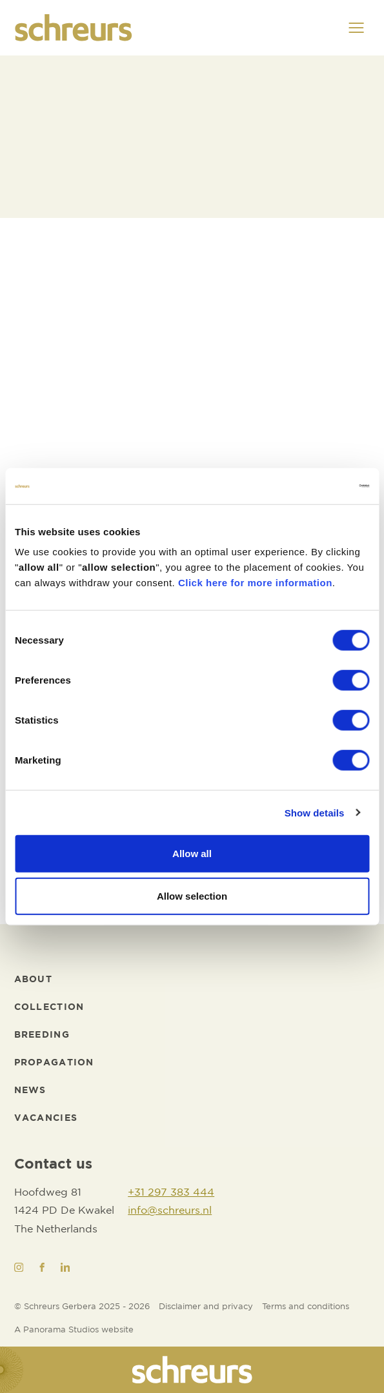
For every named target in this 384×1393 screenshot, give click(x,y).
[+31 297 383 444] (171, 1193)
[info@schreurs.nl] (171, 1211)
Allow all (192, 853)
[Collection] (49, 1007)
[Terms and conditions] (305, 1307)
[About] (33, 980)
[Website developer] (74, 1330)
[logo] (74, 28)
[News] (30, 1091)
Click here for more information (255, 582)
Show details (315, 812)
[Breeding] (42, 1035)
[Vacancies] (46, 1118)
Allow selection (192, 895)
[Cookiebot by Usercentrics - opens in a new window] (312, 486)
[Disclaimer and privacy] (206, 1307)
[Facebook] (41, 1267)
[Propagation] (54, 1063)
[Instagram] (18, 1267)
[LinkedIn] (65, 1267)
